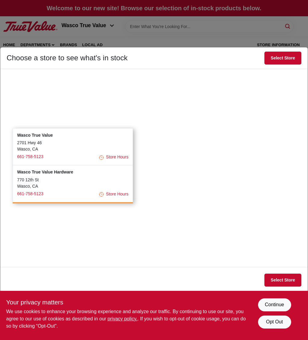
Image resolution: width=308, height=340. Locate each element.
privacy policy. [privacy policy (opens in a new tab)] (122, 318)
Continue (274, 304)
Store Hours (113, 157)
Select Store (283, 58)
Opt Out (274, 321)
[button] (73, 146)
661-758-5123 (30, 156)
